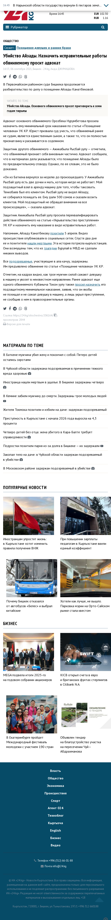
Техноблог (55, 815)
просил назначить (87, 284)
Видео (56, 845)
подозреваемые (20, 261)
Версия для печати (16, 324)
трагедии (50, 248)
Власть (55, 771)
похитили (57, 233)
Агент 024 (55, 808)
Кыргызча (55, 823)
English (55, 830)
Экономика (55, 786)
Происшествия (55, 793)
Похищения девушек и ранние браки (44, 48)
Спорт (55, 801)
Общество (11, 41)
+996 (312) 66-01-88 (61, 860)
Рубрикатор (17, 27)
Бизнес (55, 838)
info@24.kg (59, 866)
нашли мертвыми (39, 243)
